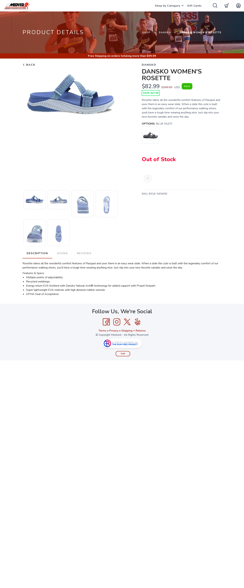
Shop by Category (167, 6)
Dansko (165, 32)
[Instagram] (117, 322)
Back (29, 65)
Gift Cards (194, 6)
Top (123, 353)
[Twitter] (127, 322)
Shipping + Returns (133, 331)
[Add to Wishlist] (147, 178)
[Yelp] (137, 322)
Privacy (114, 331)
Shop (146, 32)
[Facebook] (106, 322)
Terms (102, 331)
